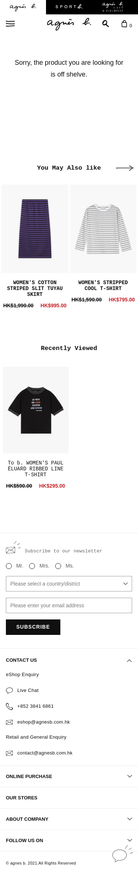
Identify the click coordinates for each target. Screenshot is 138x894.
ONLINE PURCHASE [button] (69, 776)
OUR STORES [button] (22, 798)
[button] (125, 168)
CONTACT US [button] (69, 660)
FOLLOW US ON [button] (69, 840)
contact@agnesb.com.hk (44, 753)
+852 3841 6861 (35, 706)
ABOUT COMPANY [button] (69, 819)
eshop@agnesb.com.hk (43, 722)
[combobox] (69, 583)
